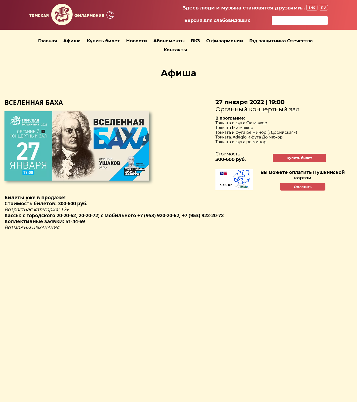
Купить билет (103, 41)
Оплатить (302, 187)
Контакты (175, 50)
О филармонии (224, 41)
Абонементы (169, 41)
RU (323, 7)
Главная (47, 41)
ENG (311, 7)
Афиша (72, 41)
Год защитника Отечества (281, 41)
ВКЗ (195, 41)
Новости (136, 41)
